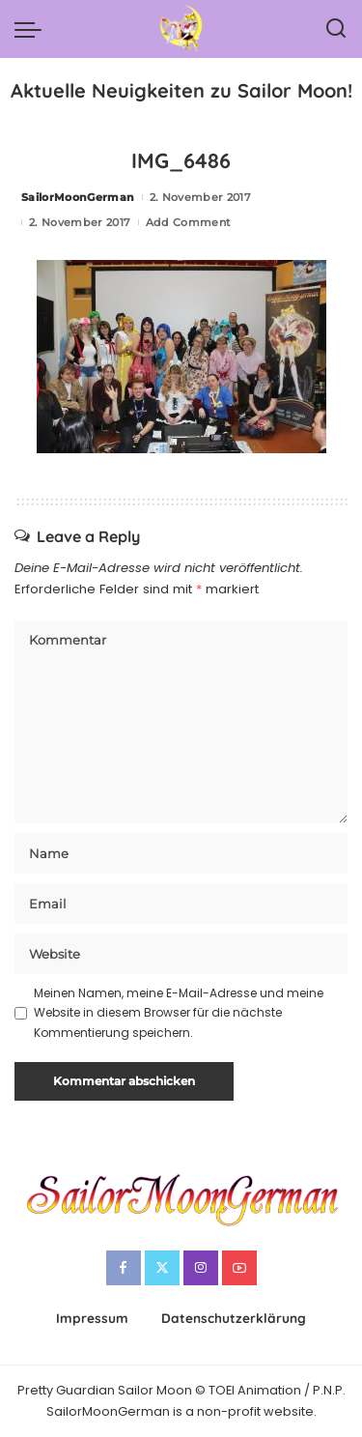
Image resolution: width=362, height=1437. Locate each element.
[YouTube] (239, 1267)
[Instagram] (200, 1267)
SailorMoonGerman (78, 197)
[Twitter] (162, 1267)
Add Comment (189, 222)
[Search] (336, 29)
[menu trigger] (32, 29)
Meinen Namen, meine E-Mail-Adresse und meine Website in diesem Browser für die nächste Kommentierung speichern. (178, 1013)
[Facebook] (123, 1267)
